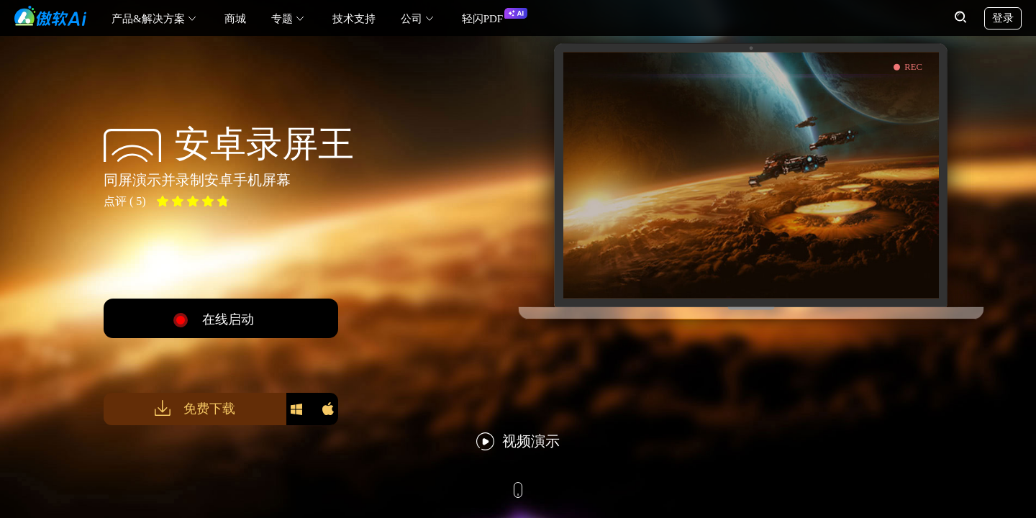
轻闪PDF (483, 18)
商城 (235, 18)
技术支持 (354, 18)
